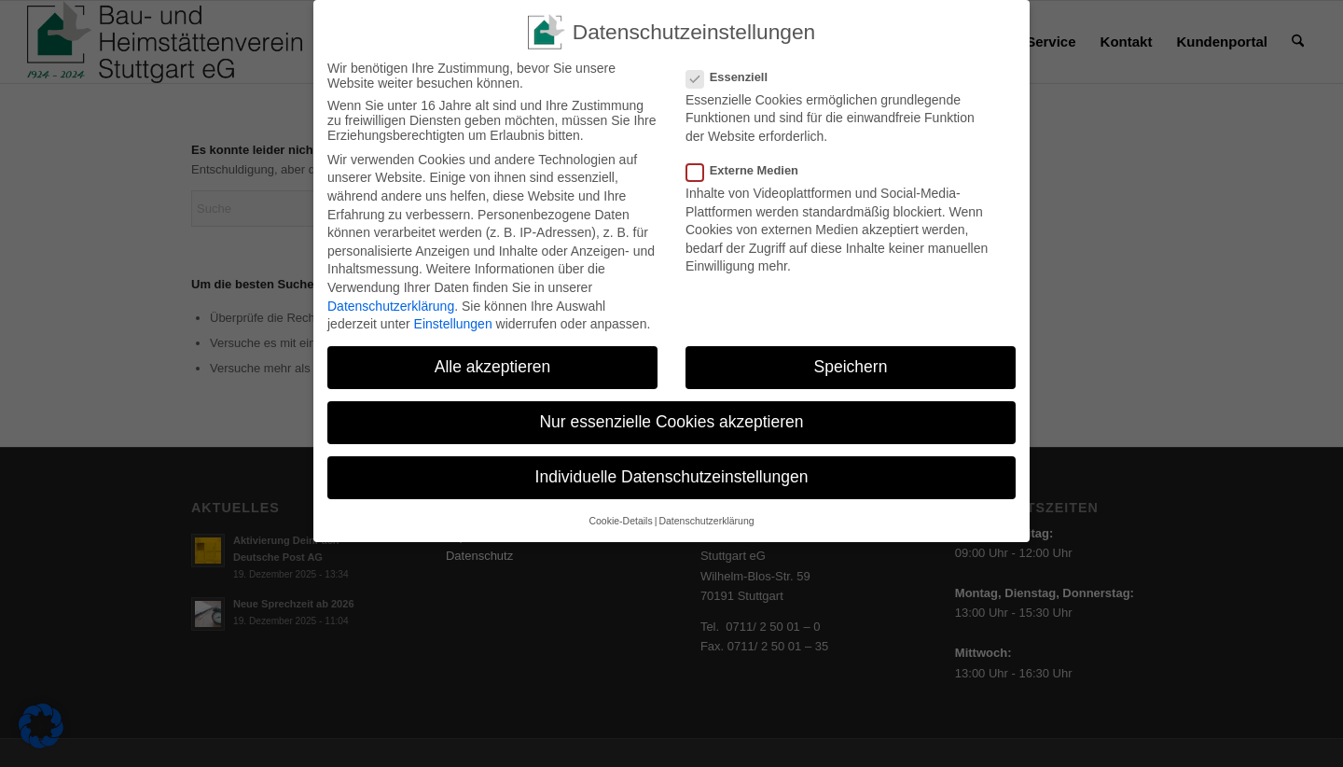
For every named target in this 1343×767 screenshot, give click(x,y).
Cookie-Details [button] (620, 517)
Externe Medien (749, 167)
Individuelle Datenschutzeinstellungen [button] (672, 474)
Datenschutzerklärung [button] (706, 517)
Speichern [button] (851, 364)
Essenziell (734, 73)
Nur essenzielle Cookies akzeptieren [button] (671, 419)
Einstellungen (453, 321)
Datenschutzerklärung (390, 302)
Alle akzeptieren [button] (493, 364)
